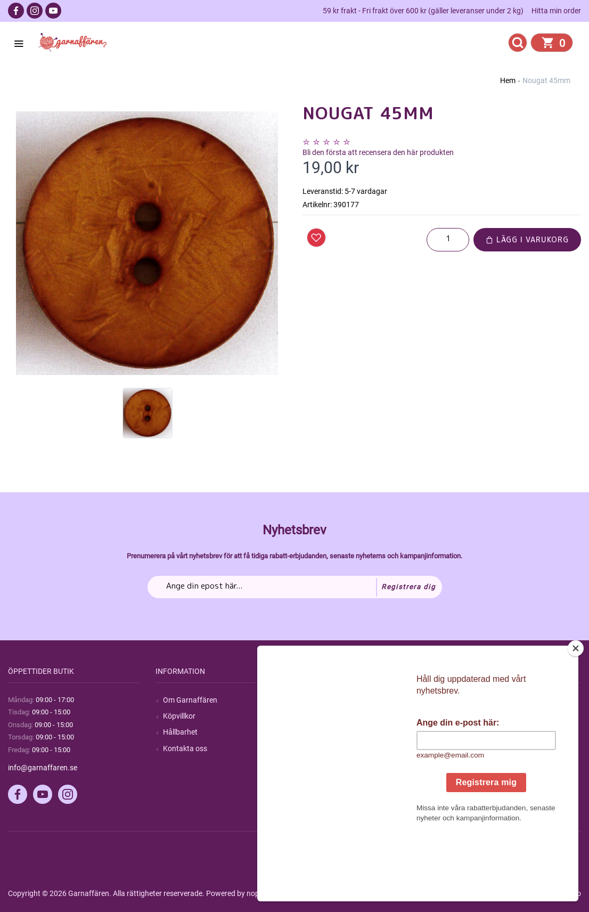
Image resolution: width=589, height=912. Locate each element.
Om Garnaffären (190, 700)
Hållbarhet (180, 732)
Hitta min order (556, 10)
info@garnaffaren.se (42, 767)
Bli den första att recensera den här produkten (378, 152)
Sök (316, 700)
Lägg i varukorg (527, 239)
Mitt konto (474, 700)
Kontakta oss (185, 748)
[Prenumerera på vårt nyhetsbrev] (295, 587)
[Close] (580, 715)
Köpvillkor (179, 716)
